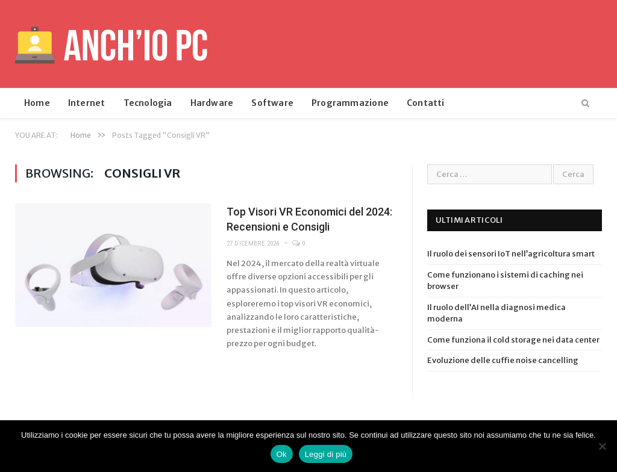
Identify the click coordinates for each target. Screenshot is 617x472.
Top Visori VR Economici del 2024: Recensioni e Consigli (309, 219)
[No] (602, 446)
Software (272, 103)
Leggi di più (326, 454)
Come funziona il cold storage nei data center (513, 340)
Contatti (426, 103)
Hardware (212, 103)
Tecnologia (148, 103)
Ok (282, 454)
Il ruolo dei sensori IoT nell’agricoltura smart (511, 254)
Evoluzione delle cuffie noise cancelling (502, 360)
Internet (86, 103)
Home (37, 103)
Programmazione (350, 103)
